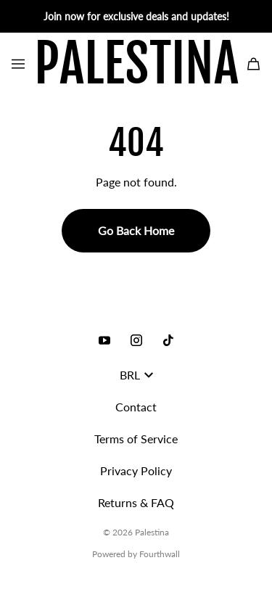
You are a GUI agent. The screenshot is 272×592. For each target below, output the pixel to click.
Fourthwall (159, 553)
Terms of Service (136, 438)
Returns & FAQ (136, 502)
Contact (136, 407)
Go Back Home (136, 230)
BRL (136, 375)
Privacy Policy (136, 470)
